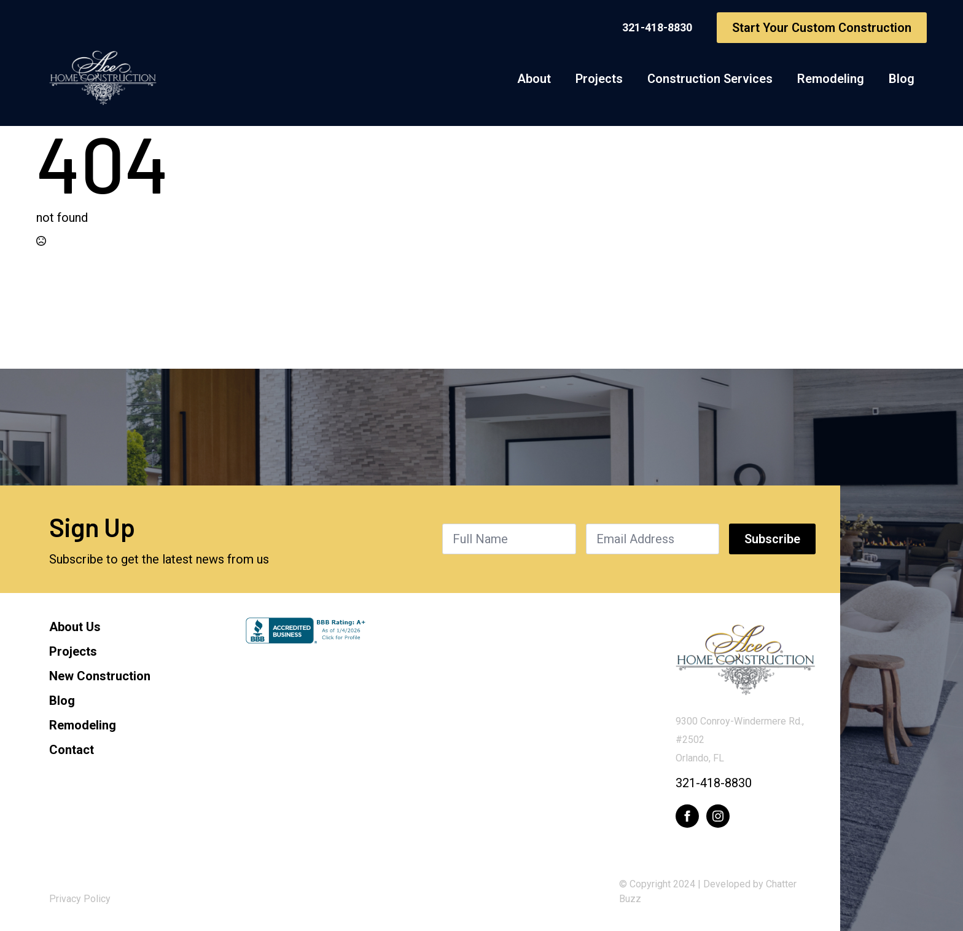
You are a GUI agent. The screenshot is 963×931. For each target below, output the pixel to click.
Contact (71, 749)
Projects (599, 78)
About (534, 78)
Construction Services (710, 78)
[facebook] (687, 816)
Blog (901, 78)
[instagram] (718, 816)
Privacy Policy (80, 899)
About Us (75, 626)
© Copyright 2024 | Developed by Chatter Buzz (708, 891)
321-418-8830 (714, 783)
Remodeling (830, 78)
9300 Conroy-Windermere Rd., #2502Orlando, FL (740, 739)
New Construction (99, 676)
